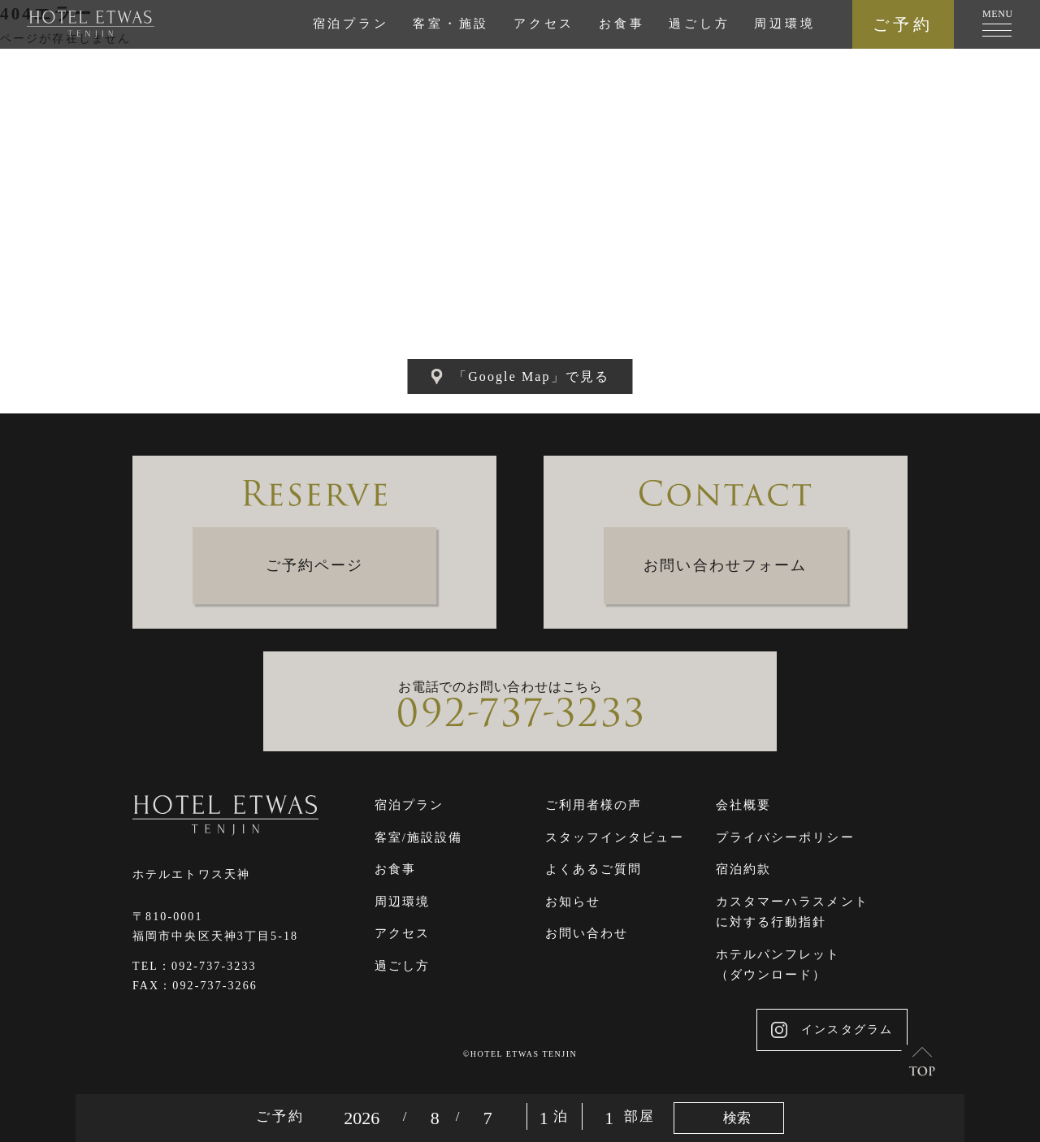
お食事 (621, 23)
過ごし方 (699, 23)
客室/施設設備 (419, 837)
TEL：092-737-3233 (194, 966)
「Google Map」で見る (520, 377)
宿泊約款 (743, 869)
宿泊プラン (351, 23)
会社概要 (743, 804)
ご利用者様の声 (594, 804)
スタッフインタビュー (614, 837)
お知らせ (572, 901)
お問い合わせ (587, 933)
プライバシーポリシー (785, 837)
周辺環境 (784, 23)
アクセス (544, 23)
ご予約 (903, 24)
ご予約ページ (315, 565)
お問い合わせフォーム (725, 565)
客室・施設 (451, 23)
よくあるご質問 (594, 869)
